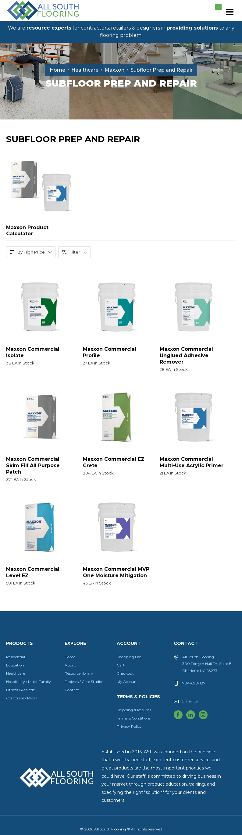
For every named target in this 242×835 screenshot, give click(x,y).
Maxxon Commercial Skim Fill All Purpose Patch (40, 468)
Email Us (190, 701)
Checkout (125, 673)
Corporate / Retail (21, 698)
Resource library (79, 673)
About (70, 665)
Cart (121, 665)
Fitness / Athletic (20, 690)
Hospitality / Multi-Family (28, 681)
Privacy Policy (129, 726)
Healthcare (15, 673)
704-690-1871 (194, 683)
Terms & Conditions (134, 718)
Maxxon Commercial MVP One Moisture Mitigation (117, 575)
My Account (127, 681)
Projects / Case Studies (84, 681)
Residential (15, 657)
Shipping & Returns (134, 710)
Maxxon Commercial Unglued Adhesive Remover (193, 358)
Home (70, 657)
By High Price (31, 252)
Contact (72, 690)
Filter (74, 252)
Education (15, 665)
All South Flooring (28, 20)
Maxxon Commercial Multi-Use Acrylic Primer (193, 465)
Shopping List (129, 657)
